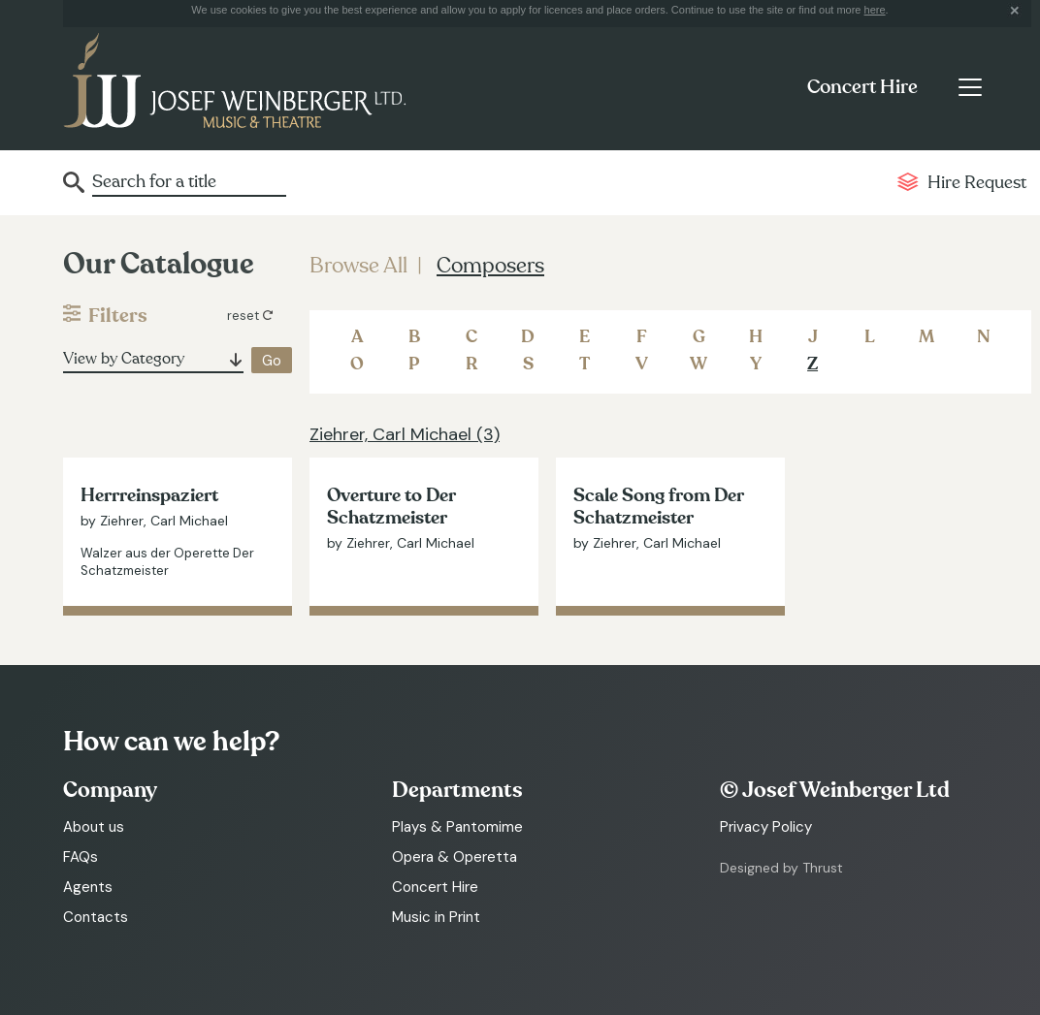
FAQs (80, 857)
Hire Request (976, 183)
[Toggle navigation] (969, 87)
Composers (490, 265)
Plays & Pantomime (457, 827)
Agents (88, 887)
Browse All (358, 265)
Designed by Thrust (781, 867)
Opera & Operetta (454, 857)
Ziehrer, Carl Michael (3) (404, 434)
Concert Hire (862, 87)
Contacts (95, 917)
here (875, 10)
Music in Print (436, 917)
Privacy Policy (766, 827)
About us (93, 827)
